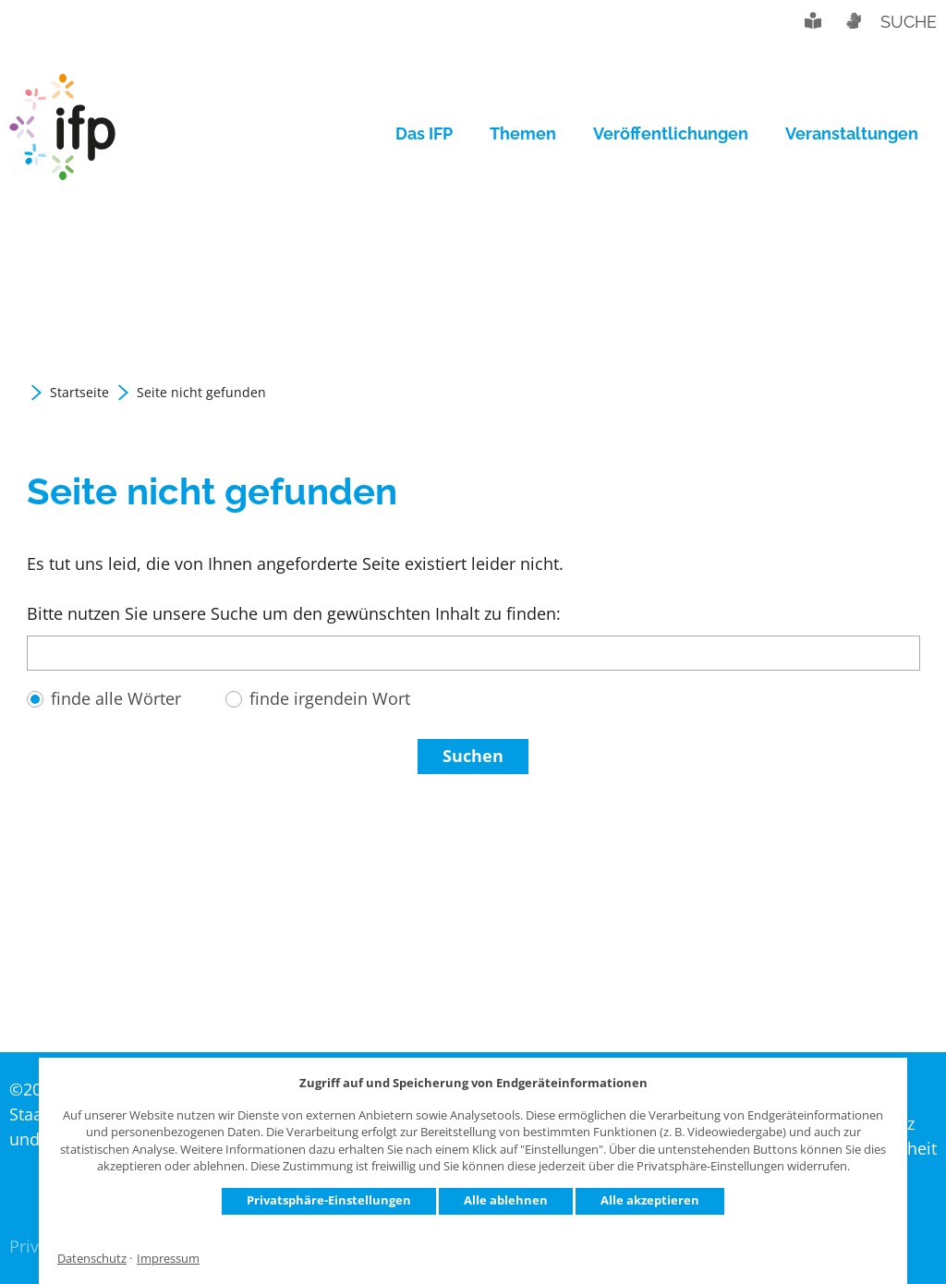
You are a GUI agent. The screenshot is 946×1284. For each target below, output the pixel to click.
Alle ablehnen (506, 1200)
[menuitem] (433, 134)
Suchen (473, 756)
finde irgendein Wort (329, 698)
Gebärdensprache (852, 20)
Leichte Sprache (813, 20)
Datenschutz (92, 1259)
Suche (908, 21)
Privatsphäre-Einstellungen (329, 1200)
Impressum (168, 1259)
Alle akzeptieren (649, 1200)
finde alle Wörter (116, 698)
